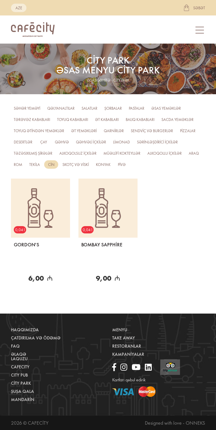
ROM (18, 164)
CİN (51, 164)
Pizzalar (187, 130)
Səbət (199, 8)
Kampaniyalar (128, 354)
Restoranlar (126, 346)
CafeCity (20, 367)
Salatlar (89, 108)
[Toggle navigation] (200, 29)
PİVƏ (122, 164)
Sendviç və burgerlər (152, 130)
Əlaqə (18, 354)
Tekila (34, 164)
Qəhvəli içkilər (91, 142)
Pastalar (136, 108)
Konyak (103, 164)
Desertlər (23, 142)
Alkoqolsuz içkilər (77, 153)
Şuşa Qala (22, 391)
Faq (15, 346)
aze (18, 7)
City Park (21, 383)
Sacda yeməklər (177, 119)
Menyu (119, 330)
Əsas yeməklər (166, 108)
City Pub (19, 375)
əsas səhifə (99, 80)
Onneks (195, 423)
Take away (123, 338)
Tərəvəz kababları (32, 119)
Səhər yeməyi (27, 108)
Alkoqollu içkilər (164, 153)
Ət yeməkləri (84, 130)
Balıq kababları (140, 119)
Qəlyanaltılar (61, 108)
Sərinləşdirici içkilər (157, 142)
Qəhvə (62, 142)
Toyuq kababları (72, 119)
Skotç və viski (75, 164)
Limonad (121, 142)
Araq (194, 153)
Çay (43, 142)
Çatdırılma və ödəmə (35, 338)
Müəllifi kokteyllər (122, 153)
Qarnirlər (114, 130)
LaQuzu (19, 359)
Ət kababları (107, 119)
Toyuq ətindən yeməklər (39, 130)
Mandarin (22, 399)
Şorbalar (113, 108)
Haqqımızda (25, 330)
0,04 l (20, 229)
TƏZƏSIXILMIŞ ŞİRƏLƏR (33, 153)
